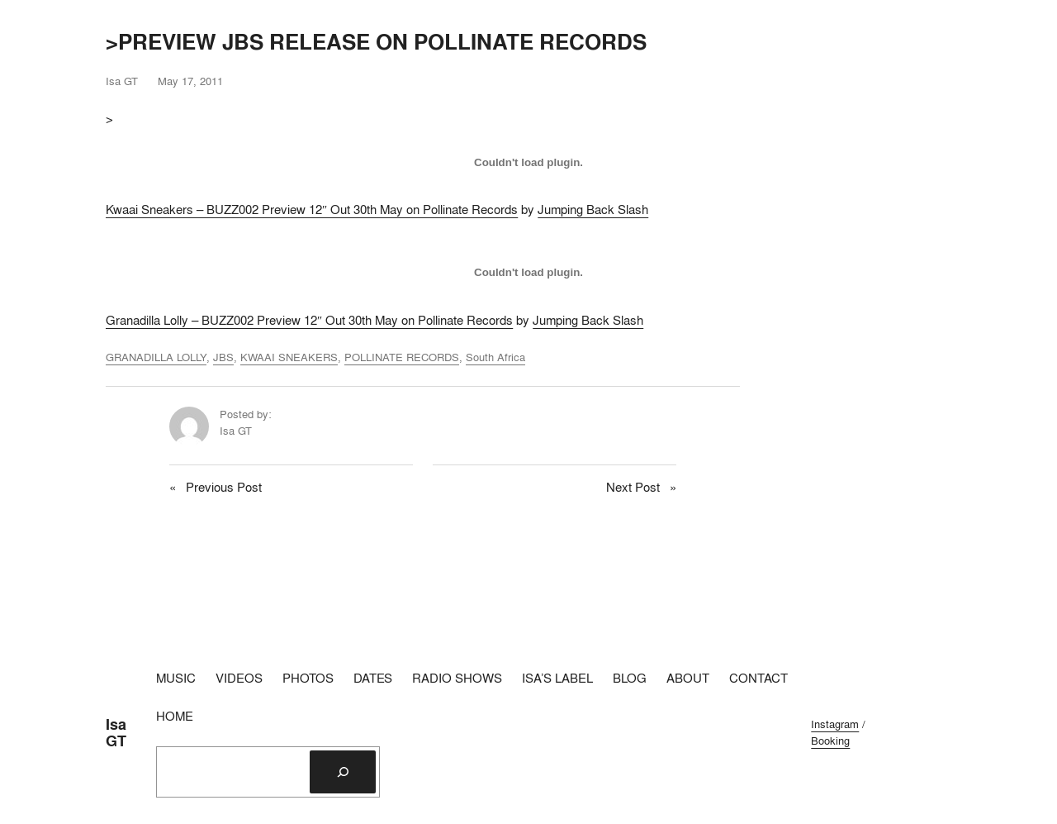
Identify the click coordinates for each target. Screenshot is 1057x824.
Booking (830, 740)
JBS (223, 357)
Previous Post (224, 487)
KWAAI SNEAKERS (289, 357)
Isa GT (116, 732)
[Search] (343, 771)
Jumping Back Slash (593, 209)
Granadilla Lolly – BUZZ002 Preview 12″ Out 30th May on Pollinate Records (309, 320)
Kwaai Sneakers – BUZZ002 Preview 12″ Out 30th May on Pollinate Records (312, 209)
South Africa (495, 357)
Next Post (633, 487)
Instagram (835, 724)
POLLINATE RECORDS (401, 357)
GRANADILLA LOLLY (156, 357)
